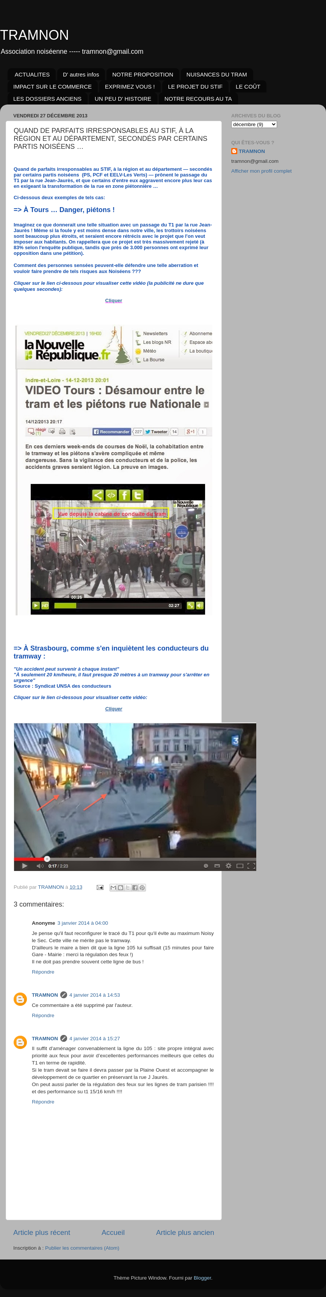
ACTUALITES (32, 74)
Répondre (43, 972)
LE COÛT (248, 86)
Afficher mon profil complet (261, 171)
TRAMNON (34, 35)
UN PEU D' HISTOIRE (123, 98)
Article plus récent (41, 1232)
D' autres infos (81, 74)
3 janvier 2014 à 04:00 (83, 923)
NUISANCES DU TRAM (217, 74)
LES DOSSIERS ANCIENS (47, 98)
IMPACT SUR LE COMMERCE (52, 86)
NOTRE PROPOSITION (142, 74)
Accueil (113, 1232)
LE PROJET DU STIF (195, 86)
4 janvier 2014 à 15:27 (94, 1038)
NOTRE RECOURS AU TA (198, 98)
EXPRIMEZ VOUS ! (130, 86)
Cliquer (113, 300)
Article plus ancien (185, 1232)
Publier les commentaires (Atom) (82, 1248)
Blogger (202, 1278)
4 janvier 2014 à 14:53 (94, 995)
